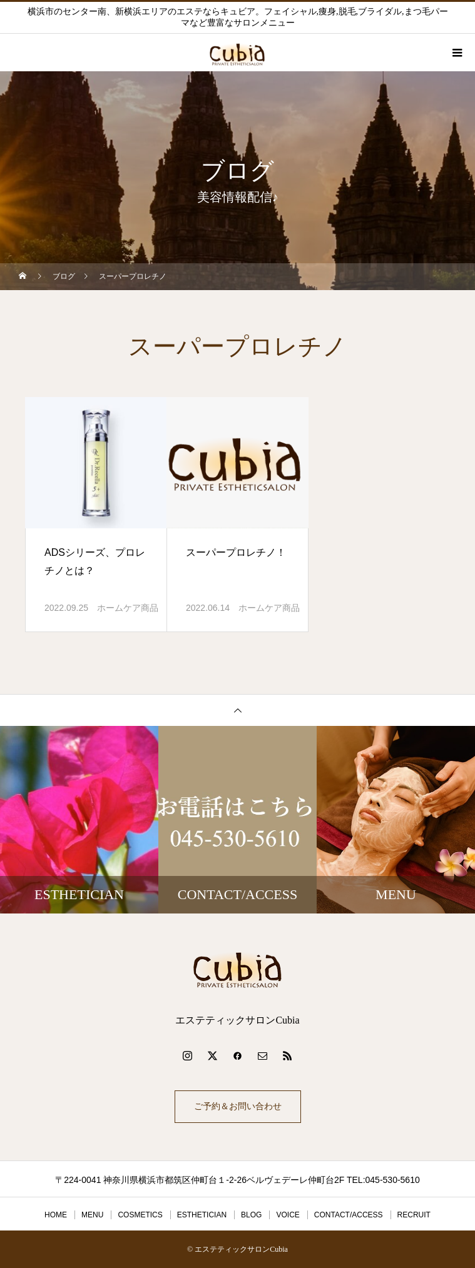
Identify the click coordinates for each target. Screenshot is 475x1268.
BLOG (251, 1214)
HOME (55, 1214)
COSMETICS (140, 1214)
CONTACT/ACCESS (348, 1214)
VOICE (287, 1214)
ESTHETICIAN (202, 1214)
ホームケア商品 (127, 608)
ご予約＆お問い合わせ (238, 1106)
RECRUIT (414, 1214)
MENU (92, 1214)
